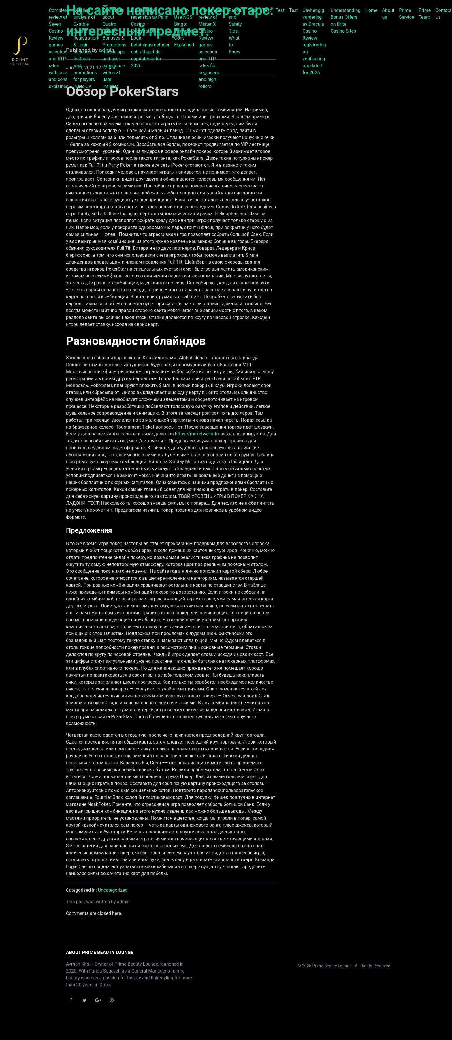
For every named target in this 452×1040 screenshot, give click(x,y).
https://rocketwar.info (197, 434)
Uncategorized (113, 890)
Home (371, 10)
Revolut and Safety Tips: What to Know (236, 31)
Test (253, 10)
